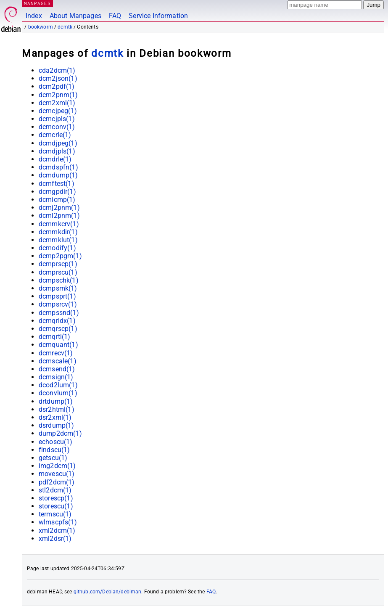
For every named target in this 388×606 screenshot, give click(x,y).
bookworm (40, 27)
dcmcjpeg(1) (58, 111)
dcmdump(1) (58, 175)
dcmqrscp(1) (58, 329)
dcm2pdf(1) (57, 86)
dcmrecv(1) (56, 353)
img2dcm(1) (57, 466)
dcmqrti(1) (55, 337)
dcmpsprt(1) (57, 296)
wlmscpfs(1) (58, 522)
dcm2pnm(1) (58, 95)
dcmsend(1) (57, 369)
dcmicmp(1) (57, 200)
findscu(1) (54, 450)
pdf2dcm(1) (57, 482)
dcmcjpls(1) (57, 119)
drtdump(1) (56, 401)
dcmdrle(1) (55, 159)
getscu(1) (53, 458)
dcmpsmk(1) (58, 288)
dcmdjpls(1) (57, 151)
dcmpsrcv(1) (58, 304)
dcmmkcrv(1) (59, 224)
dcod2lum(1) (58, 385)
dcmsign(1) (56, 377)
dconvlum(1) (58, 393)
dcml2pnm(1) (59, 216)
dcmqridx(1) (57, 321)
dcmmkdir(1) (58, 232)
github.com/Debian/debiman (108, 592)
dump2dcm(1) (60, 433)
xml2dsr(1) (55, 538)
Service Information (158, 16)
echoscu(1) (56, 442)
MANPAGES (37, 3)
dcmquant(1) (58, 345)
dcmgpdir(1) (57, 192)
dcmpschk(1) (59, 280)
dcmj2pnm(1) (59, 208)
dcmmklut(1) (58, 240)
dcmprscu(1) (58, 272)
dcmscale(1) (58, 361)
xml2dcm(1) (57, 531)
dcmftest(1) (56, 184)
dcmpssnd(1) (59, 313)
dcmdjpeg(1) (58, 143)
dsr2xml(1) (55, 417)
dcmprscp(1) (58, 264)
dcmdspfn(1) (58, 167)
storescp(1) (56, 498)
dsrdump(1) (56, 425)
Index (34, 16)
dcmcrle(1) (55, 135)
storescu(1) (56, 506)
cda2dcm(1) (57, 70)
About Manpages (75, 16)
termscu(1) (55, 514)
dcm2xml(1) (57, 103)
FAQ (115, 16)
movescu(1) (57, 474)
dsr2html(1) (56, 409)
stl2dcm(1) (55, 490)
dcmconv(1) (57, 127)
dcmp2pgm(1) (60, 256)
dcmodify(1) (57, 248)
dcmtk (65, 27)
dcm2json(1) (58, 78)
